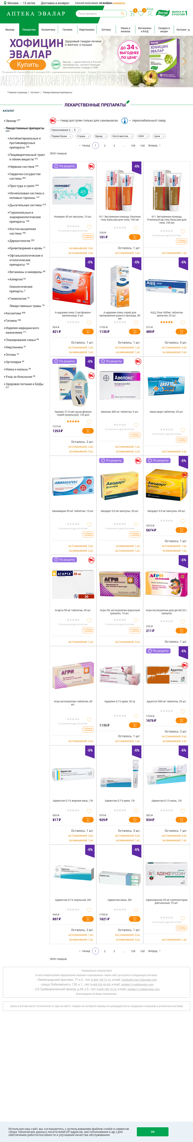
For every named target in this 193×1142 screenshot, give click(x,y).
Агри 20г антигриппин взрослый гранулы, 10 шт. (120, 612)
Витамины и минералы (26, 272)
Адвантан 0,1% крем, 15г (120, 800)
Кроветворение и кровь (26, 248)
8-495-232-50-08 (100, 984)
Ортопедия (14, 362)
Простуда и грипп (22, 186)
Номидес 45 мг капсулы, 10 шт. (73, 216)
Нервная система (22, 167)
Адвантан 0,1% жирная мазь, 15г (73, 800)
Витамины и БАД (144, 29)
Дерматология (20, 241)
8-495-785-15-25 (106, 989)
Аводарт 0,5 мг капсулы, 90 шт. (166, 511)
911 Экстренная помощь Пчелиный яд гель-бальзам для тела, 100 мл (166, 219)
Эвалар (9, 29)
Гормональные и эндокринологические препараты (25, 216)
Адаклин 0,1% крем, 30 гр (119, 701)
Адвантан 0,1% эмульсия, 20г (73, 900)
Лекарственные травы (25, 306)
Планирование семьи (21, 340)
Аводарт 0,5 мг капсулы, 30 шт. (120, 511)
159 (133, 145)
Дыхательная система (25, 205)
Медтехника (86, 29)
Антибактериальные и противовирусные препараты (25, 142)
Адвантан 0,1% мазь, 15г (167, 800)
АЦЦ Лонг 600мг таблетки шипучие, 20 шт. (166, 314)
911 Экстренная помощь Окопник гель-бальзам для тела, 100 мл (120, 218)
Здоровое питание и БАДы (25, 384)
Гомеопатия (18, 298)
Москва (13, 3)
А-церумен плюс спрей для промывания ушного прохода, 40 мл (119, 315)
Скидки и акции (164, 29)
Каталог (183, 29)
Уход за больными (19, 377)
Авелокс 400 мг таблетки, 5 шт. (120, 411)
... (124, 145)
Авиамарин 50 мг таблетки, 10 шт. (73, 511)
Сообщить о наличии (88, 237)
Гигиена (67, 29)
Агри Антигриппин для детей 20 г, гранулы (166, 612)
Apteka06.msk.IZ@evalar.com (139, 980)
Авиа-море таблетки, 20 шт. (167, 411)
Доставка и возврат (55, 3)
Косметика (48, 29)
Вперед (153, 145)
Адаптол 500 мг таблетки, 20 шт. (167, 701)
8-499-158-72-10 (101, 980)
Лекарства (29, 29)
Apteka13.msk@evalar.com (137, 984)
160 (142, 145)
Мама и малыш (125, 29)
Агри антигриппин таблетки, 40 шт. (73, 703)
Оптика (106, 29)
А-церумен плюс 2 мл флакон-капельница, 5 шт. (73, 314)
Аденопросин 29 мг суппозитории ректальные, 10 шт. (167, 901)
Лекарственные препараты (25, 128)
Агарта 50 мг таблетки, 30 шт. (73, 610)
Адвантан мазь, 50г (120, 900)
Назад (85, 145)
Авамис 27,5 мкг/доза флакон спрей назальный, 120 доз (73, 413)
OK (153, 1132)
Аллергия (16, 279)
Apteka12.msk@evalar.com (143, 989)
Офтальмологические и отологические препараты (26, 259)
